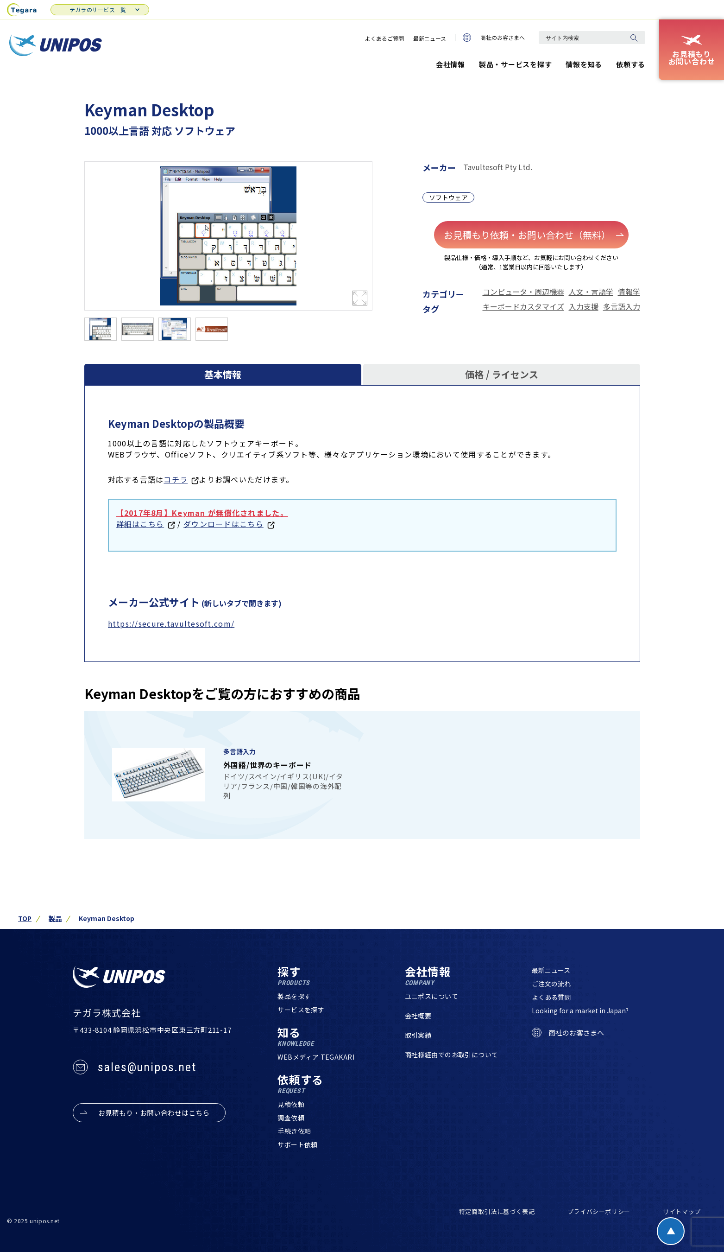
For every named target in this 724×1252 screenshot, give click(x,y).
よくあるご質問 (384, 38)
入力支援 (583, 306)
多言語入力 (621, 306)
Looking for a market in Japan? (580, 1010)
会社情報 (450, 64)
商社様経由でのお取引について (451, 1054)
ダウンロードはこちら (223, 523)
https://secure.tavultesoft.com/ (171, 623)
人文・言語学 (591, 291)
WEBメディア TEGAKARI (315, 1057)
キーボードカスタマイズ (523, 306)
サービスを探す (300, 1009)
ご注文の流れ (551, 983)
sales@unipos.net (147, 1067)
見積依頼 (290, 1104)
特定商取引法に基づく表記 (497, 1211)
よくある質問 (551, 997)
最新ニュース (429, 38)
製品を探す (294, 996)
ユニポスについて (431, 996)
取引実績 (418, 1035)
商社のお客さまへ (494, 37)
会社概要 (418, 1015)
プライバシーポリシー (599, 1211)
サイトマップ (682, 1211)
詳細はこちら (140, 523)
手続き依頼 (294, 1131)
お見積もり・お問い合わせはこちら (153, 1113)
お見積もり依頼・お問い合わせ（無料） (534, 235)
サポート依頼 (297, 1144)
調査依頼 (290, 1117)
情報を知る (584, 64)
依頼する (630, 64)
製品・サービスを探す (515, 64)
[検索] (633, 37)
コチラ (176, 479)
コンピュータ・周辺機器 (523, 291)
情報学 (629, 291)
